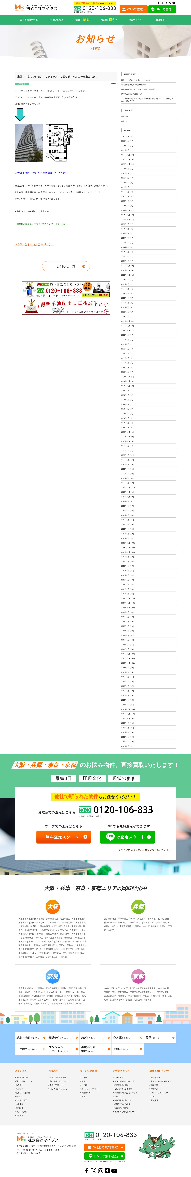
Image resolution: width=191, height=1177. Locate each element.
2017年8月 (127, 617)
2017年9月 (127, 612)
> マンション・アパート (89, 1089)
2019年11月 (127, 492)
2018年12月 (128, 543)
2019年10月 (127, 497)
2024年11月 (127, 215)
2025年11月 (127, 159)
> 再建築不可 (85, 1093)
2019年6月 (127, 515)
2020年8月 (127, 450)
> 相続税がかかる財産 (121, 1104)
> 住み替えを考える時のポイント (126, 1112)
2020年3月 (127, 474)
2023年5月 (127, 298)
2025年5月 (127, 187)
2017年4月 (127, 635)
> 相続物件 (19, 1089)
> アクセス (19, 1115)
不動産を (81, 19)
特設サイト (134, 20)
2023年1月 (127, 316)
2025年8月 (127, 173)
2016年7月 (127, 677)
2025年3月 (127, 196)
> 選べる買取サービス (23, 1081)
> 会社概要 (19, 1104)
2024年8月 (127, 229)
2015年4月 (127, 746)
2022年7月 (127, 344)
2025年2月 (127, 201)
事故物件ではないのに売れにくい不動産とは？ (138, 89)
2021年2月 (127, 423)
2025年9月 (127, 169)
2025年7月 (127, 178)
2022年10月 (127, 330)
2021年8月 (127, 395)
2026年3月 (127, 141)
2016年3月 (127, 695)
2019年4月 (127, 524)
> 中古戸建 (153, 1089)
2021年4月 (127, 414)
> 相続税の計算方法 (121, 1108)
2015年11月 (128, 714)
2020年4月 (127, 469)
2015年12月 (128, 709)
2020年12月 (127, 432)
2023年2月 (127, 312)
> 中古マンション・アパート (160, 1093)
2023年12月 (127, 266)
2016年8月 (127, 672)
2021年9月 (127, 390)
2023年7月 (127, 289)
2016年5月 (127, 686)
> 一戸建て (84, 1085)
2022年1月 (127, 372)
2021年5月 (127, 409)
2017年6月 (127, 626)
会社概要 (160, 20)
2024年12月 (127, 210)
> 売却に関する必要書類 (122, 1089)
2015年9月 (127, 723)
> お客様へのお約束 (22, 1093)
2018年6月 (127, 571)
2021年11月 (127, 381)
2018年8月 (127, 561)
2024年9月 (127, 224)
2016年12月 (128, 654)
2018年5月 (127, 575)
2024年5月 (127, 243)
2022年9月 (127, 335)
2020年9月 (127, 446)
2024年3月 (127, 252)
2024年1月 (127, 261)
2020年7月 (127, 455)
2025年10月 (127, 164)
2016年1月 (127, 705)
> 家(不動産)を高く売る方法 (124, 1081)
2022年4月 (127, 358)
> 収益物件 (153, 1100)
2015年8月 (127, 728)
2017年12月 (128, 598)
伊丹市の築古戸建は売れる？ (132, 94)
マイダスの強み (56, 20)
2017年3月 (127, 640)
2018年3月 (127, 584)
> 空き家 (83, 1078)
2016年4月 (127, 691)
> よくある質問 (21, 1100)
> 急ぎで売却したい (56, 1085)
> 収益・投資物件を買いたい (160, 1081)
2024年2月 (127, 256)
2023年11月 (127, 270)
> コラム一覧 (118, 1078)
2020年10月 (127, 441)
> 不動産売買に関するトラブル (125, 1093)
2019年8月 (127, 506)
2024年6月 (127, 238)
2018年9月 (127, 557)
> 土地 (82, 1096)
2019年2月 (127, 534)
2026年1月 (127, 150)
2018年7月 (127, 566)
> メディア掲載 (21, 1112)
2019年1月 (127, 538)
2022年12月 (127, 321)
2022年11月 (127, 326)
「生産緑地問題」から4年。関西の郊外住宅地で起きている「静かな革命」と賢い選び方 (147, 100)
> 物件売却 (19, 1085)
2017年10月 (128, 608)
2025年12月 (127, 155)
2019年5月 (127, 520)
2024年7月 (127, 233)
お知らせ (124, 121)
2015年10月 (127, 718)
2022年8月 (127, 340)
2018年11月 (128, 547)
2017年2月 (127, 645)
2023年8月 (127, 284)
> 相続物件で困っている (58, 1081)
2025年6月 (127, 183)
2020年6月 (127, 460)
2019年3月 (127, 529)
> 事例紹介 (19, 1096)
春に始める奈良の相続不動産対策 (133, 85)
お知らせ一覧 (66, 266)
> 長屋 (82, 1081)
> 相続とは (117, 1096)
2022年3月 (127, 363)
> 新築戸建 (153, 1085)
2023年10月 (127, 275)
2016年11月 (128, 658)
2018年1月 (127, 594)
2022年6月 (127, 349)
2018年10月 (128, 552)
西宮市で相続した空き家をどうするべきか (136, 80)
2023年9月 (127, 279)
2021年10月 (127, 386)
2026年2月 (127, 146)
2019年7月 (127, 510)
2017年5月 (127, 631)
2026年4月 (127, 136)
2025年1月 (127, 206)
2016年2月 (127, 700)
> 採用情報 (19, 1108)
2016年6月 (127, 681)
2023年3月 (127, 307)
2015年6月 (127, 737)
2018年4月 (127, 580)
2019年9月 (127, 501)
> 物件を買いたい (156, 1078)
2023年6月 (127, 293)
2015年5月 (127, 741)
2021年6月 (127, 404)
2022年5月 (127, 353)
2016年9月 (127, 668)
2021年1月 (127, 427)
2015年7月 (127, 732)
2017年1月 (127, 649)
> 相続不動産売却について (123, 1100)
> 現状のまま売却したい (58, 1089)
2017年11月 (128, 603)
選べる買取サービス (29, 20)
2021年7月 (127, 400)
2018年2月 (127, 589)
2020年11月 (127, 437)
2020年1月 (127, 483)
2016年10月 (128, 663)
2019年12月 (128, 487)
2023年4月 (127, 303)
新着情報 (21, 84)
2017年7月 (127, 621)
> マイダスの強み (22, 1078)
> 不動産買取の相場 (121, 1085)
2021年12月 (127, 377)
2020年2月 (127, 478)
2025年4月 (127, 192)
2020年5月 (127, 464)
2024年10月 (127, 219)
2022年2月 (127, 367)
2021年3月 (127, 418)
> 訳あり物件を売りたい (58, 1078)
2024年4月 (127, 247)
